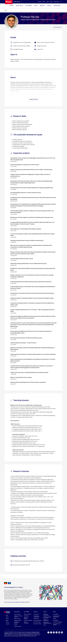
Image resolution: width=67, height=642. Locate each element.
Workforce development (46, 615)
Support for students (26, 618)
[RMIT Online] (56, 1)
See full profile (56, 27)
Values (54, 618)
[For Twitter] (51, 632)
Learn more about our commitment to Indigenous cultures (17, 602)
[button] (61, 1)
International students (16, 623)
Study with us (19, 5)
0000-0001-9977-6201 (47, 42)
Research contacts (37, 623)
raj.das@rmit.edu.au (18, 49)
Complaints (6, 633)
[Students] (39, 1)
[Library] (51, 1)
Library (7, 618)
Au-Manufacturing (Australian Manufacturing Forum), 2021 (27, 561)
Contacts (7, 623)
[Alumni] (43, 1)
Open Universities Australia (25, 634)
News (7, 615)
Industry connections (26, 623)
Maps (7, 620)
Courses (11, 5)
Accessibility (28, 632)
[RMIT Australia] (17, 1)
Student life (26, 615)
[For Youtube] (59, 632)
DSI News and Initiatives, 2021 (20, 565)
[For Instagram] (54, 632)
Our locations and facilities (56, 624)
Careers (7, 622)
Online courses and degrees (18, 616)
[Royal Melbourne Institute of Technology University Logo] (8, 2)
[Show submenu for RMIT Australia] (21, 1)
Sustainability (55, 620)
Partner (49, 5)
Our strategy (55, 614)
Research (42, 5)
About (35, 5)
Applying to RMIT (17, 620)
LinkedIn (39, 49)
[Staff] (48, 1)
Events (7, 617)
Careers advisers (17, 626)
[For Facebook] (48, 632)
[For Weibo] (62, 632)
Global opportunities (28, 620)
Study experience (27, 614)
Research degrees (37, 620)
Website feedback (35, 632)
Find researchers (37, 622)
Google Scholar (41, 46)
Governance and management (56, 616)
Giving (44, 624)
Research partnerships (45, 620)
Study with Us (17, 611)
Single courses (17, 618)
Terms (20, 632)
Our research (36, 614)
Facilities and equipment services (47, 623)
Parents (15, 624)
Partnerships (36, 618)
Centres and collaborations (36, 616)
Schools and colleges (57, 622)
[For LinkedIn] (56, 632)
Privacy (23, 632)
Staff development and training (47, 617)
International (57, 5)
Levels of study (17, 614)
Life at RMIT (29, 5)
